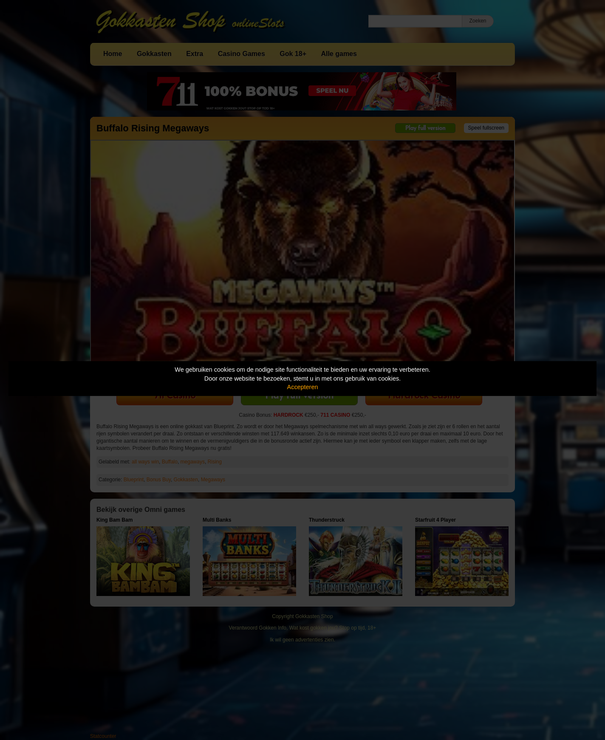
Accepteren (302, 387)
